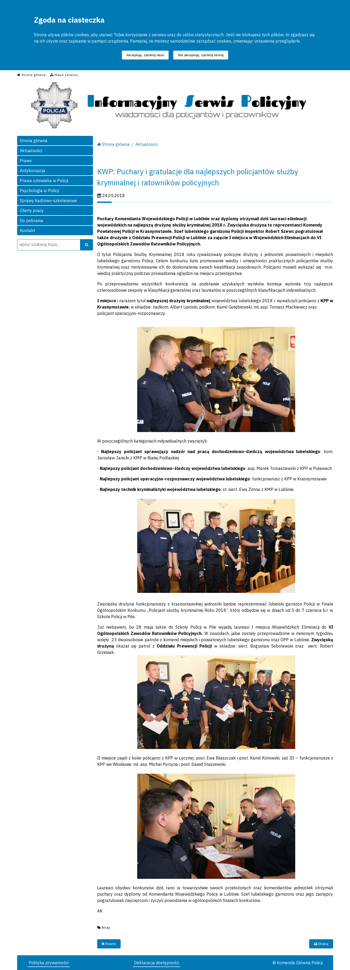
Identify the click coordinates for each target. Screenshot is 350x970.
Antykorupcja (32, 170)
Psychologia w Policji (39, 190)
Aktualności (31, 150)
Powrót (109, 944)
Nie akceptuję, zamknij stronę (201, 55)
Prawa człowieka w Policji (44, 180)
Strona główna (33, 140)
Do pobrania (31, 220)
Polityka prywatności (48, 962)
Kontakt (27, 230)
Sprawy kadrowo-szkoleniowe (48, 200)
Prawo (26, 160)
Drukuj (321, 944)
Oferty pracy (32, 210)
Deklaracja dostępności (156, 962)
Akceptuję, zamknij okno (145, 55)
